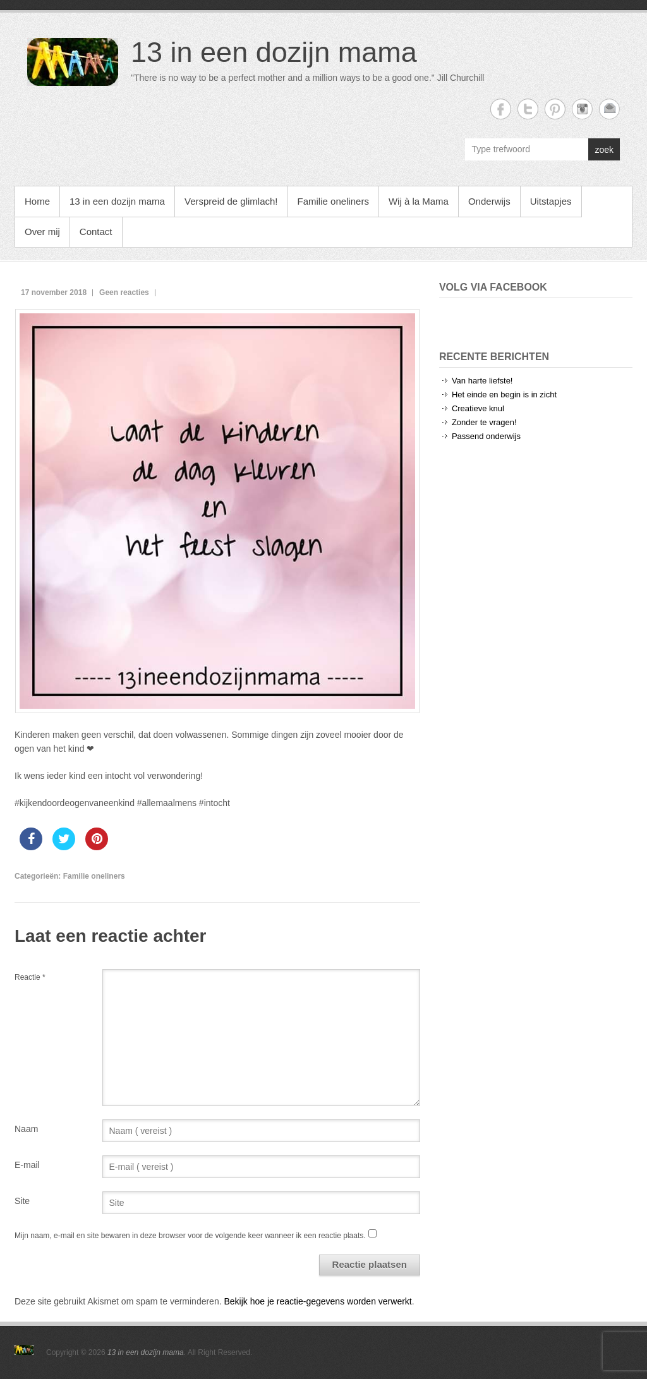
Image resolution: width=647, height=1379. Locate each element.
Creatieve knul (478, 408)
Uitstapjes (551, 201)
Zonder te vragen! (484, 422)
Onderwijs (489, 201)
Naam (26, 1129)
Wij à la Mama (419, 201)
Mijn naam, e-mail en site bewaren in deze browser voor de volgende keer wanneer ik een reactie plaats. (190, 1235)
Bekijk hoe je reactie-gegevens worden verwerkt (317, 1301)
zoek (604, 150)
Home (37, 201)
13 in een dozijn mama (274, 52)
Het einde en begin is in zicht (504, 394)
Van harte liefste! (482, 380)
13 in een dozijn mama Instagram (582, 109)
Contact (96, 231)
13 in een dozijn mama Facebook (500, 109)
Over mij (42, 231)
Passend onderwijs (486, 436)
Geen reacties (124, 292)
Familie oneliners (333, 201)
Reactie (30, 977)
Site (22, 1201)
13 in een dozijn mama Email (609, 109)
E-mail (27, 1165)
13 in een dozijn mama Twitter (527, 109)
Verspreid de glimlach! (231, 201)
